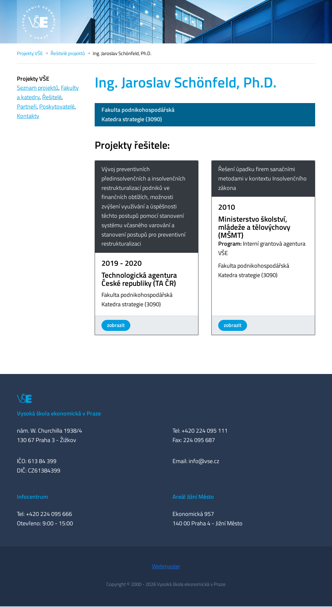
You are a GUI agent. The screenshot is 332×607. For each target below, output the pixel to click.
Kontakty (28, 115)
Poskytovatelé (57, 106)
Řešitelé (52, 97)
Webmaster (166, 566)
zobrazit (116, 325)
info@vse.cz (204, 461)
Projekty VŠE (30, 53)
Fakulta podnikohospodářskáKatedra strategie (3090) (137, 114)
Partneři (27, 106)
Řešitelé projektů (68, 53)
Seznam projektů (37, 87)
